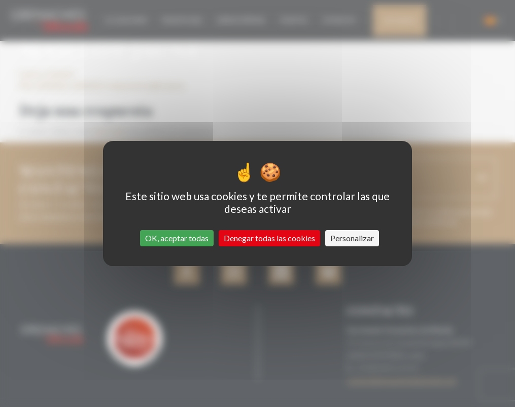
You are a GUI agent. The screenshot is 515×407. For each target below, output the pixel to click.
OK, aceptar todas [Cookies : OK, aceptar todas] (177, 238)
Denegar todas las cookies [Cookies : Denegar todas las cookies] (269, 238)
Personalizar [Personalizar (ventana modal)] (352, 238)
